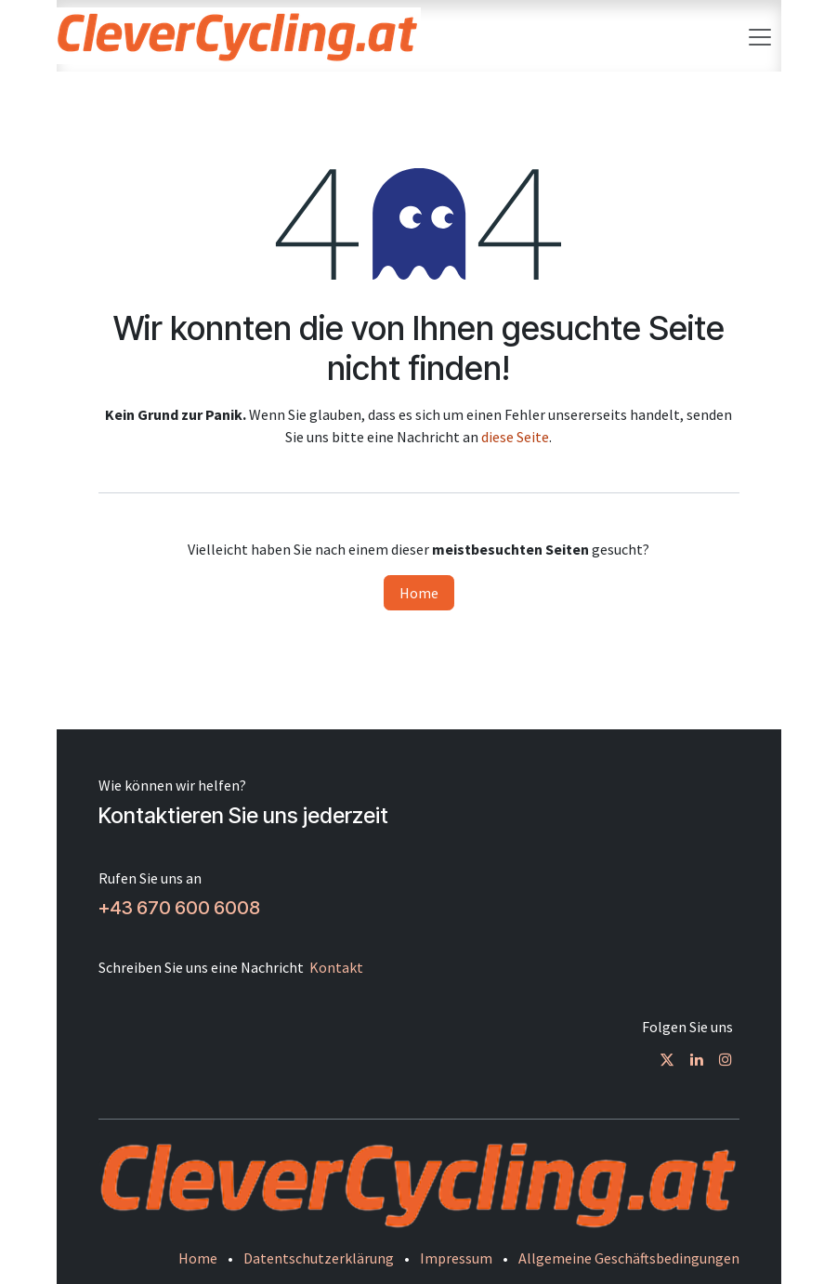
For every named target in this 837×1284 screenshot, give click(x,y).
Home (418, 592)
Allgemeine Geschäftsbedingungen (628, 1258)
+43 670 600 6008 (179, 908)
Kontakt (336, 967)
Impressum (456, 1258)
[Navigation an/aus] (760, 35)
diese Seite (515, 436)
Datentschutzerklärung (318, 1258)
